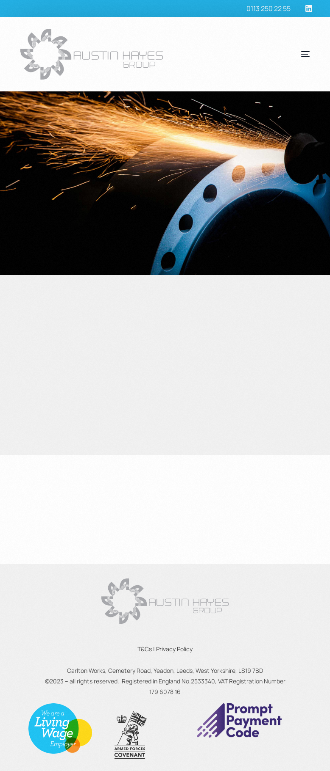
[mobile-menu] (284, 54)
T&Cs (144, 649)
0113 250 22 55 (268, 8)
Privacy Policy (174, 649)
